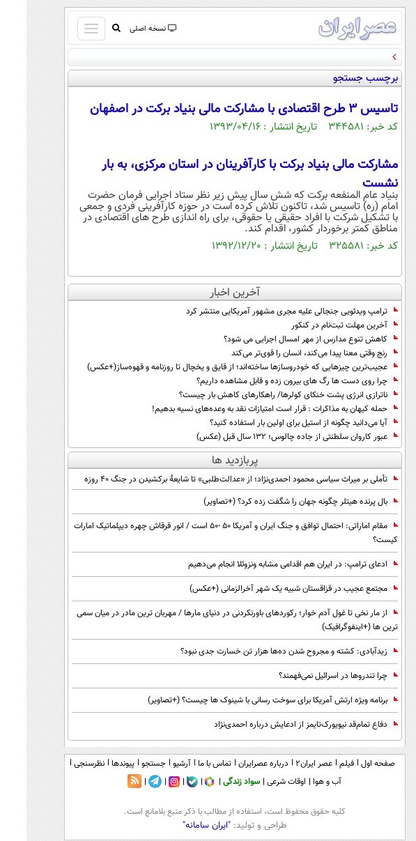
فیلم (320, 763)
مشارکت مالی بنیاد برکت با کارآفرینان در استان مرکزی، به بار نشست (223, 174)
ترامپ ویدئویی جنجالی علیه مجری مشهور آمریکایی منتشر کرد (265, 311)
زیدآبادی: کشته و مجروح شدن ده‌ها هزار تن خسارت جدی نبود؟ (262, 651)
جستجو (127, 763)
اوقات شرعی (259, 782)
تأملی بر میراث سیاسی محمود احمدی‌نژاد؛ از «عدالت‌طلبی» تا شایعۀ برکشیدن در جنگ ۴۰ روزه (214, 479)
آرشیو (155, 763)
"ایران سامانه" (180, 826)
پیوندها (96, 763)
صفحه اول (351, 763)
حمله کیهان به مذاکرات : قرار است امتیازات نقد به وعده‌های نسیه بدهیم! (248, 409)
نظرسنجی (62, 763)
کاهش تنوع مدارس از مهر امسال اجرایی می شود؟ (284, 339)
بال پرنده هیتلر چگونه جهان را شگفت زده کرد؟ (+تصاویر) (274, 501)
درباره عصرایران (237, 763)
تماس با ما (188, 763)
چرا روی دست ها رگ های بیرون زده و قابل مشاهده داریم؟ (270, 381)
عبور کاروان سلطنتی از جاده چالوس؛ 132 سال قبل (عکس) (270, 437)
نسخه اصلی (126, 29)
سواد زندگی (215, 782)
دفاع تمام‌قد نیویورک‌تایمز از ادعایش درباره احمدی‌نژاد (279, 724)
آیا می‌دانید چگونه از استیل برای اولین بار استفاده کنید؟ (277, 423)
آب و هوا (300, 782)
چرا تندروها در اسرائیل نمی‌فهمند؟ (311, 676)
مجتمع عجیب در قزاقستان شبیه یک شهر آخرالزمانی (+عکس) (267, 588)
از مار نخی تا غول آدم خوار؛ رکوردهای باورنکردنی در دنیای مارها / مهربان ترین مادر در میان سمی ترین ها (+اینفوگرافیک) (210, 620)
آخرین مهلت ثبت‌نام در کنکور (318, 325)
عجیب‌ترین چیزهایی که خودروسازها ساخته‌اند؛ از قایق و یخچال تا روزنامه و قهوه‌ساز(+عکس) (216, 367)
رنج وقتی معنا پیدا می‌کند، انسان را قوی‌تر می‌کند (288, 353)
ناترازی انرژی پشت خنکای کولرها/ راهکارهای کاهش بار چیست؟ (262, 395)
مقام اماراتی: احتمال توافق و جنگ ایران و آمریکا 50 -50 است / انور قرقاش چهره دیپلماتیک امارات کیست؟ (209, 533)
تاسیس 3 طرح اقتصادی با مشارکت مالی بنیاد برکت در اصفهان (217, 109)
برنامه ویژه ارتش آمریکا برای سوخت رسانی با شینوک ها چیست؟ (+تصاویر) (246, 700)
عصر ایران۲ (287, 763)
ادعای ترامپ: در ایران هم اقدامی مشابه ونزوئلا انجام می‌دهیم (266, 564)
